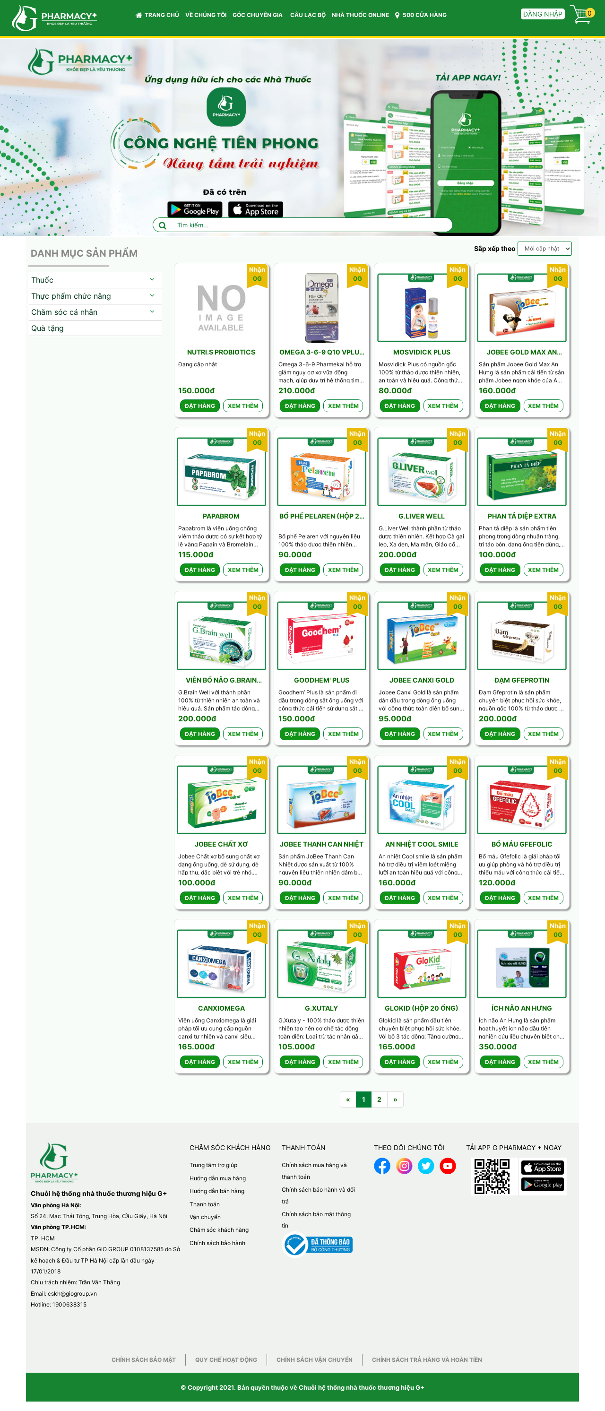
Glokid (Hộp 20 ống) (421, 1008)
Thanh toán (205, 1204)
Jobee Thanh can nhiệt (321, 844)
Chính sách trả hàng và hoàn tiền (427, 1359)
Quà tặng (47, 328)
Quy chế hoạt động (226, 1359)
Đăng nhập (542, 14)
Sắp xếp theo (495, 248)
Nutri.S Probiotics (221, 352)
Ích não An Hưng (522, 1008)
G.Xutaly (321, 1008)
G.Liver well (421, 516)
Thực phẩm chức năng (71, 296)
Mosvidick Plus (421, 352)
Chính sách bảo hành (217, 1243)
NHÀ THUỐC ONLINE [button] (360, 14)
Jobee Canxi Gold (421, 680)
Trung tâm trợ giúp (213, 1165)
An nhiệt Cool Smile (421, 844)
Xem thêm (243, 405)
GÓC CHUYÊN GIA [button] (259, 17)
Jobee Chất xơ (221, 844)
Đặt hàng (200, 405)
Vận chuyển (205, 1217)
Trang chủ (157, 15)
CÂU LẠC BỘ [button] (308, 14)
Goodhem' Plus (321, 680)
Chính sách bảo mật (144, 1359)
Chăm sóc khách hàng (219, 1229)
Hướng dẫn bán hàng (217, 1191)
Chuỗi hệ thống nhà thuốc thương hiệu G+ (361, 1387)
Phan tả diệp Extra (522, 516)
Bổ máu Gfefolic (522, 844)
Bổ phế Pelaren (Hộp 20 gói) (321, 516)
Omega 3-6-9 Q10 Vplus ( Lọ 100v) (321, 352)
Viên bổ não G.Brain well (221, 680)
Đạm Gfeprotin (521, 680)
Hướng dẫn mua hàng (218, 1178)
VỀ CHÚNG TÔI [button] (205, 14)
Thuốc (42, 280)
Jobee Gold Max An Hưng (522, 352)
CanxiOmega (221, 1008)
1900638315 (69, 1304)
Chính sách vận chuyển (315, 1359)
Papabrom (221, 516)
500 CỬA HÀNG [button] (421, 15)
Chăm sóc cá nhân (64, 312)
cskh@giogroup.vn (72, 1293)
